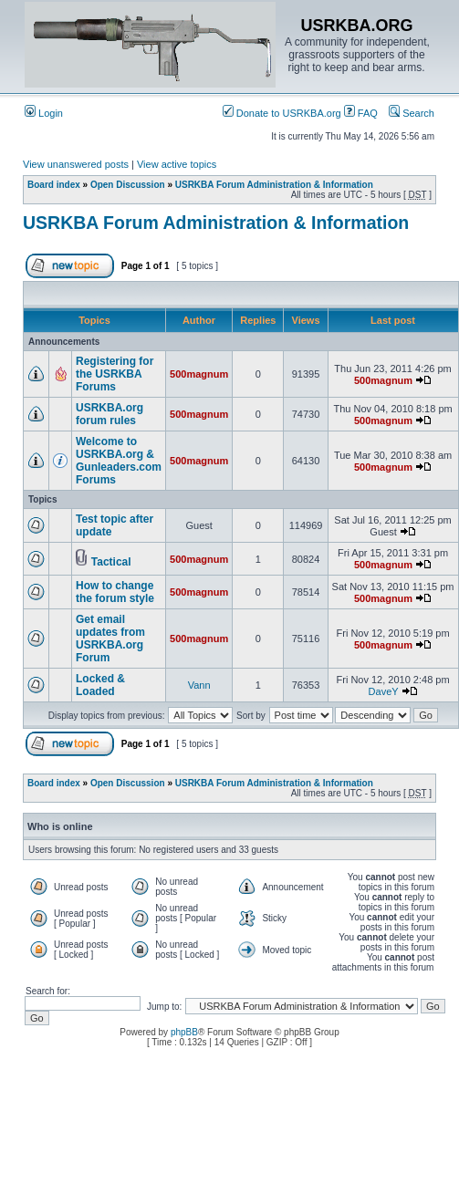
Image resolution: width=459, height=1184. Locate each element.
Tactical (111, 562)
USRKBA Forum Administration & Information (274, 185)
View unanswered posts (76, 164)
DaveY (384, 691)
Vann (199, 685)
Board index (53, 185)
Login (44, 113)
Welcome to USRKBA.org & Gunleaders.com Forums (119, 460)
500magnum (199, 374)
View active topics (176, 164)
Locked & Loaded (100, 685)
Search (411, 113)
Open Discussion (127, 185)
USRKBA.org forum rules (109, 414)
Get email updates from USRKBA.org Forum (110, 638)
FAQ (361, 113)
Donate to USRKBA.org (282, 113)
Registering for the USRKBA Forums (114, 374)
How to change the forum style (115, 592)
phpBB (184, 1032)
